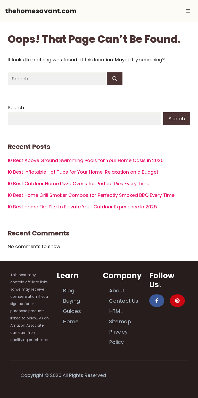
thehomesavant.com (41, 10)
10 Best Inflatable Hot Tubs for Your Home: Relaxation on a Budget (83, 172)
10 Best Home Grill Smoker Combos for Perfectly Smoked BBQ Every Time (91, 195)
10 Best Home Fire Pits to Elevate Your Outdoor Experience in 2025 (82, 207)
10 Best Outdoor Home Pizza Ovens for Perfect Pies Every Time (78, 183)
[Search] (114, 78)
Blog (69, 290)
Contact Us (123, 300)
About (117, 290)
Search (16, 107)
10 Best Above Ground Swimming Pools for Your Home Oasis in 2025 (86, 160)
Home (71, 321)
